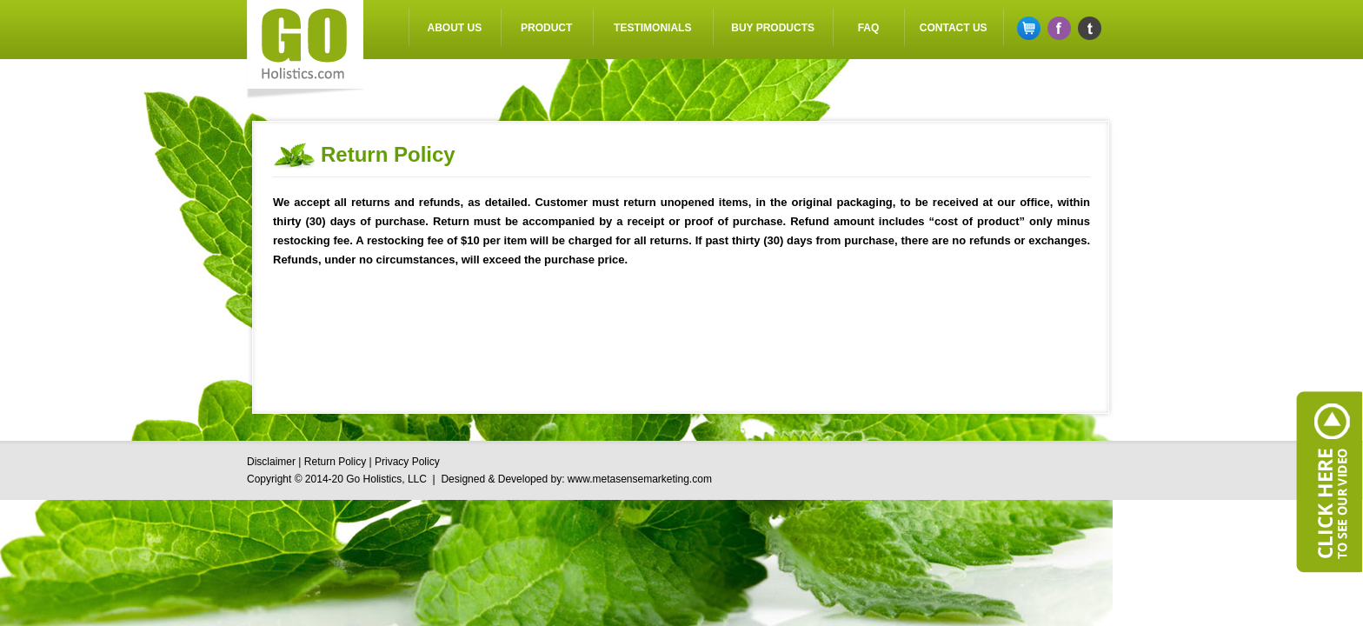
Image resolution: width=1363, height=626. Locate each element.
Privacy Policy (407, 462)
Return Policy (335, 462)
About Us (455, 28)
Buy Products (772, 28)
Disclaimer (271, 462)
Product (546, 28)
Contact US (953, 28)
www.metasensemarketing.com (640, 479)
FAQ (869, 28)
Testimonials (652, 28)
